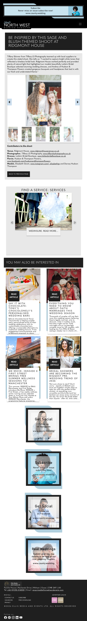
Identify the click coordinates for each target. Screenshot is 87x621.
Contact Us (9, 597)
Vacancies (9, 600)
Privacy (7, 602)
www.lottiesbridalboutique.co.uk (51, 156)
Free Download (25, 600)
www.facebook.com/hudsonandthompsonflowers (28, 161)
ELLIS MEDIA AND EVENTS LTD (30, 606)
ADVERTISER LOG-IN (59, 595)
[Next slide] (75, 222)
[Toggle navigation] (80, 24)
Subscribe (22, 597)
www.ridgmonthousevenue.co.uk (44, 151)
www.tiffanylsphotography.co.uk (57, 154)
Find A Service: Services (43, 190)
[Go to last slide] (12, 222)
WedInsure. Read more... (43, 231)
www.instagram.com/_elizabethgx (45, 164)
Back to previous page (18, 174)
